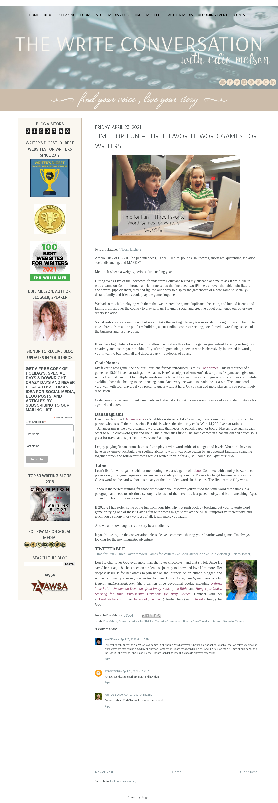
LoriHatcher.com (111, 599)
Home (34, 14)
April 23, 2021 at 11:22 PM (138, 694)
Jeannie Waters (113, 671)
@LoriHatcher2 (130, 249)
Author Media (180, 14)
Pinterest (196, 599)
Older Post (248, 771)
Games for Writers (128, 621)
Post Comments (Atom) (123, 781)
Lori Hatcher (147, 621)
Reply (107, 658)
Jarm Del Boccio (114, 694)
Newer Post (104, 771)
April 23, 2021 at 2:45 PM (136, 671)
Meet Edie (154, 14)
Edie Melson (110, 621)
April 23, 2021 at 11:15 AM (135, 639)
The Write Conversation (168, 621)
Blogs (49, 14)
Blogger (145, 797)
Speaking (67, 14)
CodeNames (209, 368)
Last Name (32, 446)
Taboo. (197, 471)
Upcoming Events (213, 14)
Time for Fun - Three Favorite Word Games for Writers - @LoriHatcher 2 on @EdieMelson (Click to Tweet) (173, 554)
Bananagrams (134, 419)
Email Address (36, 422)
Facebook (141, 599)
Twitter (155, 599)
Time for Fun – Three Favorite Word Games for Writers (213, 621)
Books (85, 14)
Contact (241, 14)
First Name (32, 434)
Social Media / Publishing (119, 14)
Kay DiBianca (112, 639)
